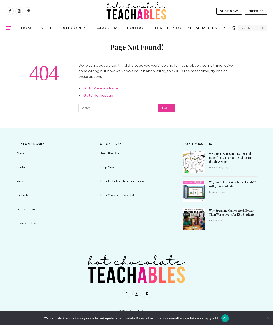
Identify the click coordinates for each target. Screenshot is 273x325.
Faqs (19, 181)
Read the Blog (110, 153)
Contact (137, 28)
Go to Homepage (98, 95)
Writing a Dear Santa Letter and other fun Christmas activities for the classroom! (230, 158)
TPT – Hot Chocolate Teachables (122, 181)
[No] (268, 318)
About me (108, 28)
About (20, 153)
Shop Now (229, 11)
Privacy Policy (26, 223)
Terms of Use (25, 209)
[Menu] (8, 28)
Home (27, 28)
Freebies (255, 11)
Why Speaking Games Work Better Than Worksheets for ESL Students (231, 212)
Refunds (22, 195)
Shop (47, 28)
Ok (225, 318)
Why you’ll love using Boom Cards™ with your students (232, 184)
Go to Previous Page (100, 88)
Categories (73, 28)
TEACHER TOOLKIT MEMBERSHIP (189, 28)
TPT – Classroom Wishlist (117, 195)
